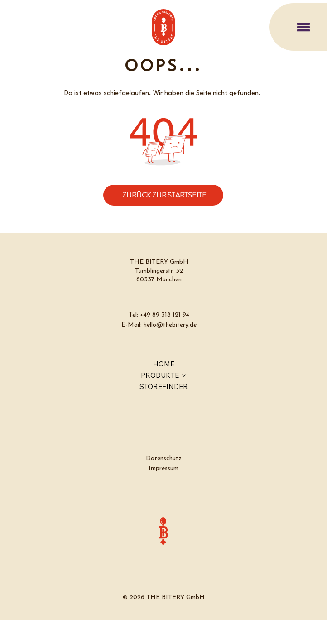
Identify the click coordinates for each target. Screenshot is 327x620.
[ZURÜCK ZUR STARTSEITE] (163, 195)
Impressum (163, 468)
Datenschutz (164, 458)
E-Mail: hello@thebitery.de (159, 325)
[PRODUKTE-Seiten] (184, 375)
